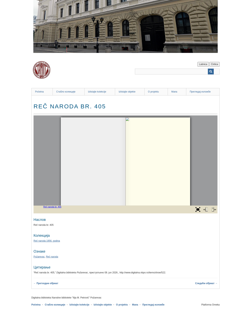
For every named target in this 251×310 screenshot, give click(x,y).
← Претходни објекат (46, 283)
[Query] (177, 71)
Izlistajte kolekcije (97, 91)
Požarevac (39, 256)
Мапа (174, 91)
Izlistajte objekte (127, 91)
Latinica (203, 64)
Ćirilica (214, 64)
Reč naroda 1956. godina (47, 240)
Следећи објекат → (206, 283)
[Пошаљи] (211, 71)
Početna (39, 91)
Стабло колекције (65, 91)
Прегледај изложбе (200, 91)
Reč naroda (52, 256)
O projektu (153, 91)
